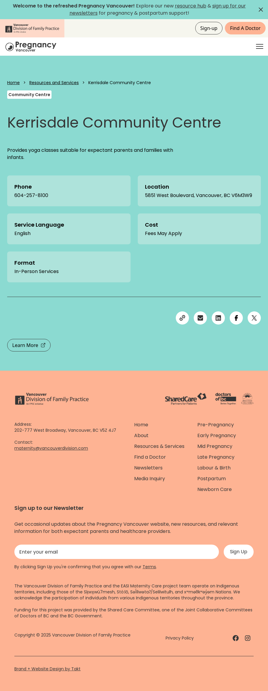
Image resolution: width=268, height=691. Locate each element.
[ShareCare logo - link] (185, 399)
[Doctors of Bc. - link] (226, 399)
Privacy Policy (180, 638)
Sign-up (209, 28)
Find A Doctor (245, 28)
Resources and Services (54, 83)
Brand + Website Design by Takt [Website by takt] (47, 669)
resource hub (190, 5)
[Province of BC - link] (247, 399)
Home (13, 83)
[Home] (32, 46)
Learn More (29, 345)
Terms (149, 567)
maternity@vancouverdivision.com (51, 448)
